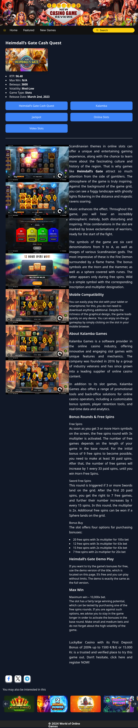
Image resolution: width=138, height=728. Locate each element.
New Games (48, 30)
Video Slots (37, 128)
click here (118, 657)
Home (13, 30)
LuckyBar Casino (82, 642)
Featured (28, 30)
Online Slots (101, 117)
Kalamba (101, 106)
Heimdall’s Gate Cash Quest (36, 106)
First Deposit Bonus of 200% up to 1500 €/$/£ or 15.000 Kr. (100, 647)
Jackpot (36, 117)
